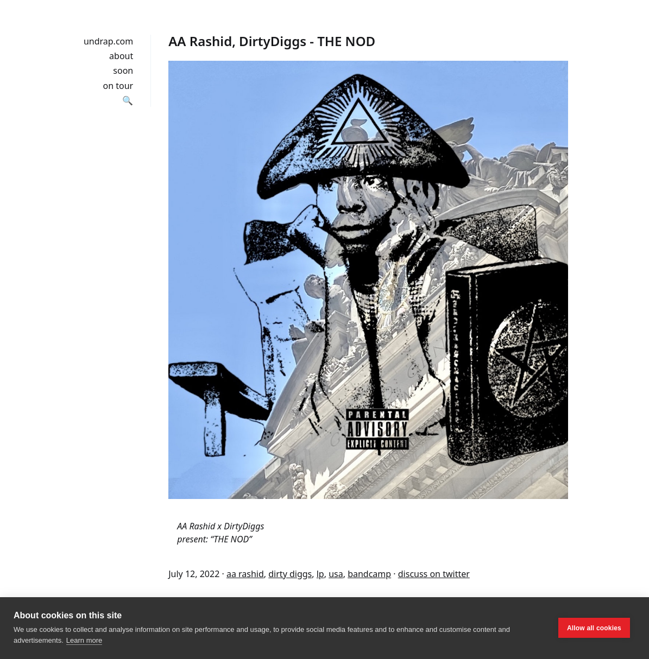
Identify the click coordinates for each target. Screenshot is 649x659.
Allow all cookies (594, 628)
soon (123, 70)
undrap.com (108, 41)
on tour (118, 86)
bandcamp (369, 574)
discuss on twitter (434, 574)
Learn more (84, 640)
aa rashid (245, 574)
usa (336, 574)
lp (320, 574)
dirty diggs (290, 574)
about (121, 56)
